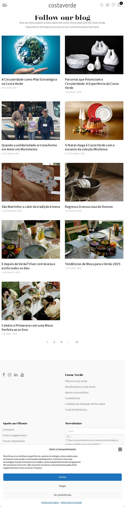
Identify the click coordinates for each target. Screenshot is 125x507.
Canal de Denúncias (76, 409)
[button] (120, 449)
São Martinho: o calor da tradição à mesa (31, 207)
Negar (62, 486)
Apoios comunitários (77, 392)
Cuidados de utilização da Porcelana (85, 403)
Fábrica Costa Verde (76, 381)
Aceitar (62, 477)
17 (77, 341)
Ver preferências (62, 494)
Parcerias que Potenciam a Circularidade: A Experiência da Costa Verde (92, 84)
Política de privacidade (71, 502)
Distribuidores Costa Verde (80, 386)
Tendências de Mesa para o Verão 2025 (92, 264)
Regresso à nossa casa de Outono (89, 207)
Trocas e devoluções (14, 441)
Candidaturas (72, 398)
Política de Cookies (50, 502)
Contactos (8, 429)
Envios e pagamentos (15, 435)
